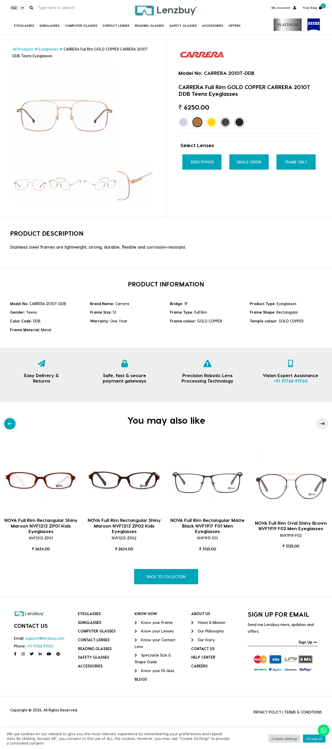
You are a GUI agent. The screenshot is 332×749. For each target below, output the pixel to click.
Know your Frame (154, 622)
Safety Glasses (183, 25)
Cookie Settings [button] (284, 738)
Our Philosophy (207, 631)
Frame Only (296, 162)
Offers (234, 25)
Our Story (203, 640)
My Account (284, 7)
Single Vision (249, 162)
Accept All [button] (314, 738)
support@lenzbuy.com (44, 638)
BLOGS (141, 679)
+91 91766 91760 (291, 380)
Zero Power (202, 162)
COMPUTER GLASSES (81, 25)
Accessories (212, 25)
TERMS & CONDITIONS (303, 712)
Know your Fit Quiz (154, 670)
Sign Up (307, 642)
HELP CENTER (203, 657)
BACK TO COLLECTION (166, 576)
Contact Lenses (115, 25)
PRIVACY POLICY (267, 712)
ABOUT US (200, 613)
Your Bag (312, 7)
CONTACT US (203, 648)
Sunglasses (49, 25)
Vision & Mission (208, 622)
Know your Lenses (154, 631)
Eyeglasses (24, 25)
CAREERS (199, 666)
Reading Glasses (149, 25)
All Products (22, 49)
